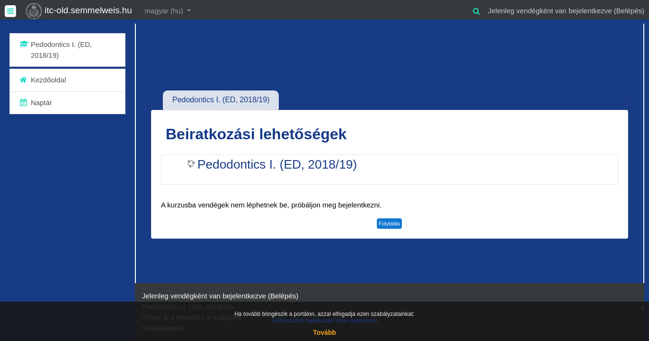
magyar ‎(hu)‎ (165, 11)
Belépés (629, 11)
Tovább (324, 332)
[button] (476, 9)
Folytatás (389, 223)
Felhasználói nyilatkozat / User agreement (324, 320)
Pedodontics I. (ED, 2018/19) (277, 164)
